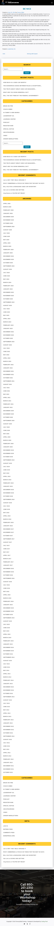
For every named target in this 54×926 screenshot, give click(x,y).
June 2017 (6, 548)
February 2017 (8, 562)
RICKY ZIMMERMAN (9, 183)
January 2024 (8, 289)
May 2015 (6, 631)
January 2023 (8, 328)
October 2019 (8, 456)
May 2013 (6, 710)
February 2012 (8, 759)
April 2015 (6, 634)
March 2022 (7, 361)
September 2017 (8, 539)
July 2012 (6, 742)
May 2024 (6, 279)
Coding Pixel (44, 921)
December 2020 (8, 410)
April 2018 (6, 516)
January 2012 (8, 762)
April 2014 (6, 673)
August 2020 (7, 423)
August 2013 (7, 700)
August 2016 (7, 581)
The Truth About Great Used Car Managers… (19, 89)
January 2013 (8, 723)
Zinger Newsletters (10, 138)
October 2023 (8, 299)
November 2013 (8, 690)
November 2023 (8, 295)
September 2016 (8, 578)
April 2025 (6, 243)
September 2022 (8, 341)
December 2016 (8, 568)
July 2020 (6, 427)
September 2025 (8, 226)
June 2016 (6, 588)
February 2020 (8, 443)
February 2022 (8, 364)
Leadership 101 (12, 49)
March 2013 (7, 716)
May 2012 (6, 749)
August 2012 (7, 739)
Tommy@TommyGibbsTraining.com (27, 904)
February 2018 (8, 522)
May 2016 (6, 591)
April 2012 (6, 752)
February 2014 (8, 680)
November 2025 (8, 220)
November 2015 (8, 611)
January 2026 (8, 213)
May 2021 (6, 394)
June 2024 (6, 276)
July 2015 (6, 624)
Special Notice (8, 129)
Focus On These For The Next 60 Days (30, 183)
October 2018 (8, 496)
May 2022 (6, 354)
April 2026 (6, 203)
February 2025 (8, 249)
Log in (5, 826)
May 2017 (6, 552)
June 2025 (6, 236)
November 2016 (8, 571)
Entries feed (8, 829)
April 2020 (6, 437)
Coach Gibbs (7, 109)
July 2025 (6, 233)
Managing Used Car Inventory (25, 186)
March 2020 (7, 440)
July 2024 (6, 272)
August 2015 (7, 621)
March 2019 (7, 479)
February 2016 (8, 601)
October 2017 (8, 535)
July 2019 (6, 466)
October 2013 (8, 693)
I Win (3, 53)
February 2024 (8, 285)
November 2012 (8, 729)
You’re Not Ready (18, 193)
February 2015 (8, 641)
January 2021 (8, 407)
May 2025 (6, 239)
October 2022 (8, 338)
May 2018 (6, 512)
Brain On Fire (8, 106)
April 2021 (6, 397)
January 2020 (8, 447)
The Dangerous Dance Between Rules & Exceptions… (22, 85)
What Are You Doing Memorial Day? (16, 92)
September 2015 (8, 617)
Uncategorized (8, 132)
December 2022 (8, 331)
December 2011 (8, 765)
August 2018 (7, 502)
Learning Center (9, 119)
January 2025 (8, 253)
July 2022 (6, 348)
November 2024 (8, 259)
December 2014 (8, 647)
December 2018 (8, 489)
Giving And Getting (17, 190)
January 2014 (8, 683)
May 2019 (6, 473)
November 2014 (8, 650)
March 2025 (7, 246)
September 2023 (8, 302)
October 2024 (8, 262)
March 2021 (7, 400)
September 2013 (8, 696)
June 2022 (6, 351)
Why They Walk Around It (17, 180)
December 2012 (8, 726)
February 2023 (8, 325)
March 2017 (7, 558)
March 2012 (7, 756)
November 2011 (8, 769)
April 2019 (6, 476)
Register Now (8, 125)
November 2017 (8, 532)
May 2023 (6, 315)
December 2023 (8, 292)
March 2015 (7, 637)
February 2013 (8, 719)
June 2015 (6, 627)
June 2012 (6, 746)
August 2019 (7, 463)
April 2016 (6, 594)
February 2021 (8, 404)
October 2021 (8, 377)
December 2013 (8, 687)
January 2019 (8, 486)
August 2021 (7, 384)
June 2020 (6, 430)
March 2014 (7, 677)
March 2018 (7, 519)
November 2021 (8, 374)
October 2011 (8, 772)
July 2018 (6, 506)
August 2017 (7, 542)
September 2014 (8, 657)
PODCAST (6, 122)
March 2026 (7, 206)
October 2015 (8, 614)
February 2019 (8, 483)
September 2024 (8, 266)
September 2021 (8, 381)
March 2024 (7, 282)
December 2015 (8, 608)
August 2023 (7, 305)
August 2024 (7, 269)
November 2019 (8, 453)
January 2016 (8, 604)
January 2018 (8, 525)
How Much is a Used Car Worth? (14, 82)
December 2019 (8, 450)
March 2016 (7, 598)
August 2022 (7, 345)
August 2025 (7, 229)
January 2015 (8, 644)
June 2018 (6, 509)
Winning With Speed (32, 53)
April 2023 (6, 318)
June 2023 (6, 312)
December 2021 (8, 371)
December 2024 (8, 256)
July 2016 (6, 585)
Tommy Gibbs (20, 12)
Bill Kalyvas (7, 186)
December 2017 (8, 529)
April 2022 (6, 358)
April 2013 (6, 713)
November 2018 (8, 493)
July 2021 (6, 387)
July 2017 (6, 545)
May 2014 (6, 670)
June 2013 (6, 706)
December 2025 (8, 216)
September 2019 (8, 460)
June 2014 (6, 667)
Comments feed (8, 832)
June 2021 (6, 391)
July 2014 (6, 664)
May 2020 (6, 433)
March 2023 (7, 322)
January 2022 (8, 368)
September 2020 (8, 420)
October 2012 (8, 733)
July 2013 (6, 703)
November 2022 (8, 335)
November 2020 (8, 414)
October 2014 (8, 654)
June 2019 (6, 470)
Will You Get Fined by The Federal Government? (20, 95)
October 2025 (8, 223)
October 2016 (8, 575)
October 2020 (8, 417)
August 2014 (7, 660)
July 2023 (6, 308)
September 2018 (8, 499)
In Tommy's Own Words (11, 112)
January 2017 (8, 565)
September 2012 (8, 736)
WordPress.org (9, 835)
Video (5, 135)
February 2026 (8, 210)
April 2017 (6, 555)
